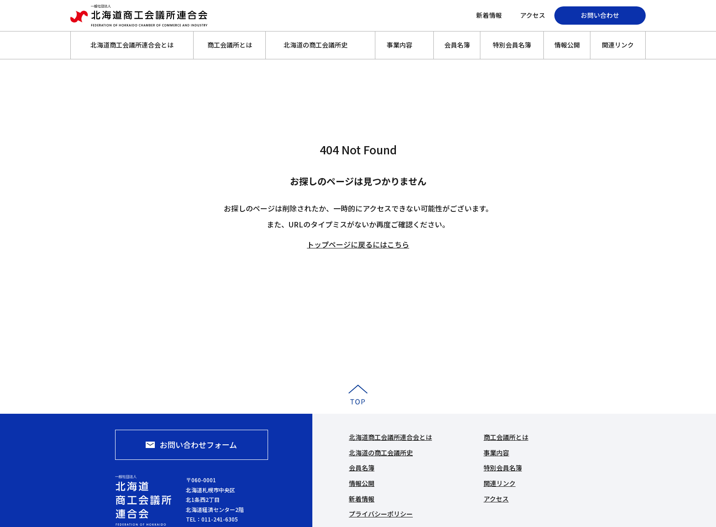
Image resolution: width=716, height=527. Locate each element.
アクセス (532, 15)
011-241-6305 (219, 519)
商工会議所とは (229, 44)
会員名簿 (457, 44)
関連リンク (618, 44)
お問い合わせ (600, 15)
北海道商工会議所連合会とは (132, 44)
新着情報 (489, 15)
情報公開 (567, 44)
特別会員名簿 (512, 44)
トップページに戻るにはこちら (358, 244)
